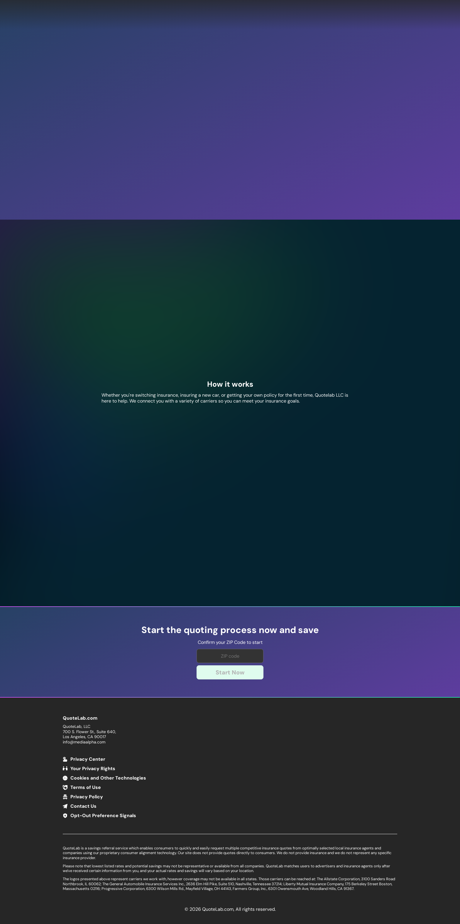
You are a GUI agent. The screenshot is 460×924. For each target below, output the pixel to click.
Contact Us (83, 806)
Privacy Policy (86, 797)
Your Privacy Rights (92, 768)
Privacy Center (87, 759)
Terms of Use (85, 787)
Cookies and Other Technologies (108, 778)
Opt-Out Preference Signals (103, 815)
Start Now (230, 672)
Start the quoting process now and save (230, 630)
